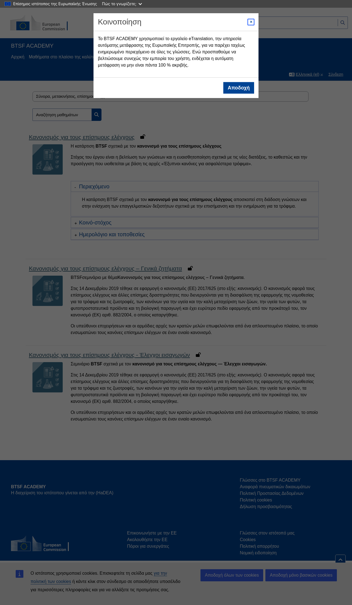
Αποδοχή (239, 88)
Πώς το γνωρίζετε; (122, 3)
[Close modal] (251, 22)
